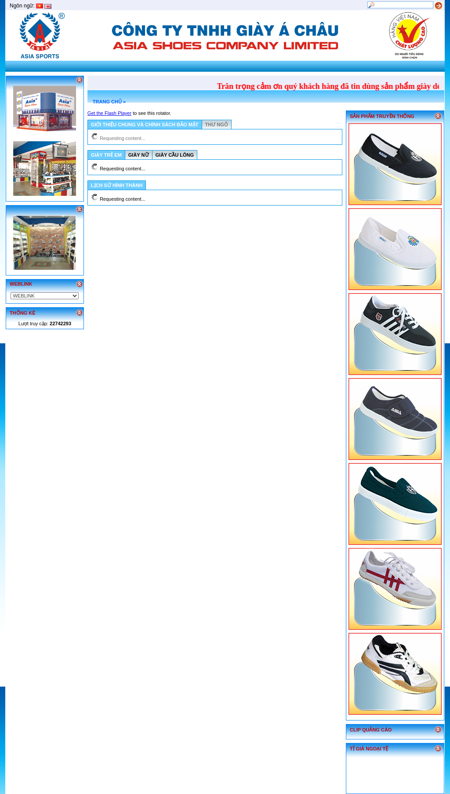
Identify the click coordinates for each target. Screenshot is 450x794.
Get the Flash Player (109, 113)
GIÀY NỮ (138, 155)
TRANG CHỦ (107, 101)
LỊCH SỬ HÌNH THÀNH (117, 185)
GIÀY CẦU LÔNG (175, 155)
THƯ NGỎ (216, 124)
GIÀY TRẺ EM (106, 155)
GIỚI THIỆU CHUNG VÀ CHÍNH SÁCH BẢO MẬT (145, 124)
